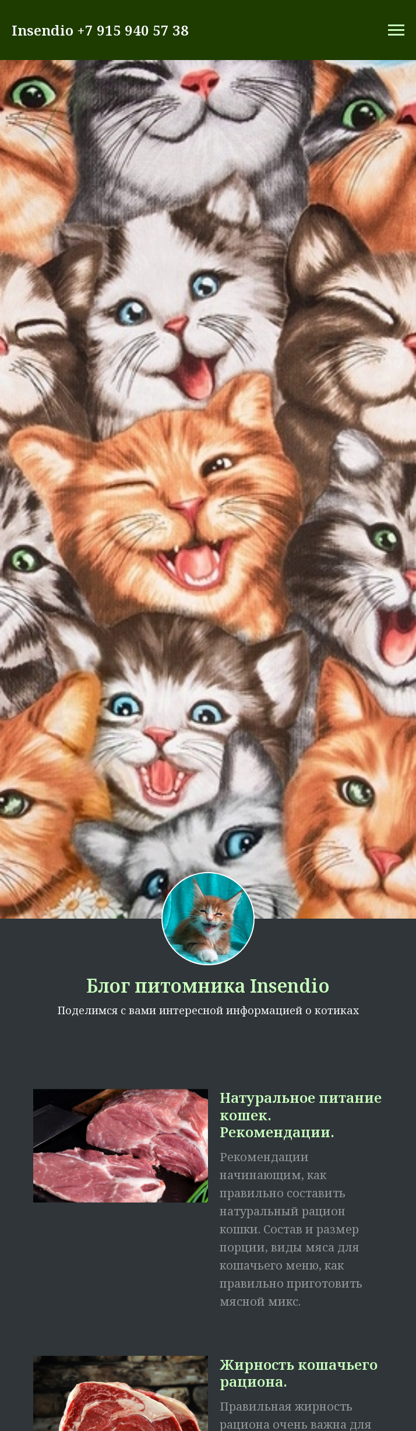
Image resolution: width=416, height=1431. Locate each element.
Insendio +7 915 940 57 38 (100, 30)
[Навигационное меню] (396, 30)
